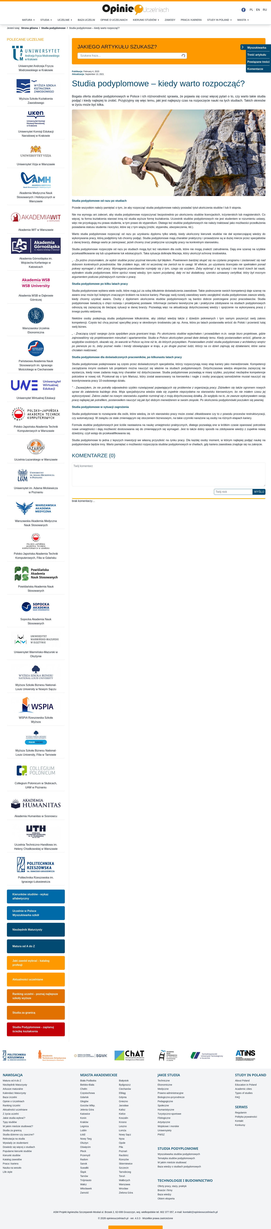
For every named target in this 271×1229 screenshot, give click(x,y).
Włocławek (86, 1188)
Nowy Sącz (125, 1134)
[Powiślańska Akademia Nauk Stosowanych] (36, 579)
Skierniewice (126, 1163)
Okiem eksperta (166, 1198)
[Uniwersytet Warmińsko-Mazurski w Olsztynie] (36, 645)
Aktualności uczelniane (27, 979)
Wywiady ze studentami (15, 1142)
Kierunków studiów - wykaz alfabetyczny (30, 896)
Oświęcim (85, 1147)
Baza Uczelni (10, 1097)
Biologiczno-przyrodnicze (171, 1097)
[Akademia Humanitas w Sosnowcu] (36, 807)
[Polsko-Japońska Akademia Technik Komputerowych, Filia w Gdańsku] (36, 547)
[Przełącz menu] (243, 47)
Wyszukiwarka (256, 47)
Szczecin (124, 1167)
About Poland (242, 1080)
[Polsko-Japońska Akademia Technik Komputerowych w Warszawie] (36, 419)
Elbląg (122, 1093)
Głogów (84, 1101)
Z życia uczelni (11, 1113)
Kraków (84, 1122)
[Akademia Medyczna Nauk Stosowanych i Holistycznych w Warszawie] (36, 188)
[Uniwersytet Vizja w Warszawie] (36, 155)
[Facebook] (243, 10)
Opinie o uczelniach (114, 20)
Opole (122, 1142)
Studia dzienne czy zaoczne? (18, 1134)
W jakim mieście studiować (172, 1162)
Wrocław (123, 1188)
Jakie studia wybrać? (14, 1118)
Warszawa (124, 1184)
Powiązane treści (258, 61)
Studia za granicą (23, 1012)
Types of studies (244, 1093)
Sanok (83, 1163)
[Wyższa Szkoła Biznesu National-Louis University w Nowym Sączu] (36, 678)
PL (251, 9)
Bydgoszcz (125, 1084)
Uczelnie (63, 20)
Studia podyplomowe (53, 28)
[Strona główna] (135, 9)
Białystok (124, 1080)
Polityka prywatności (246, 1116)
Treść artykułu (256, 54)
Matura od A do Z (23, 946)
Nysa (121, 1138)
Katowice (85, 1113)
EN (258, 9)
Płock (83, 1151)
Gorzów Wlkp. (87, 1105)
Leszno (123, 1126)
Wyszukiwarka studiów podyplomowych (179, 1154)
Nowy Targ (86, 1138)
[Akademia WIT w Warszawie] (36, 221)
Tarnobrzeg (125, 1172)
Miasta (241, 20)
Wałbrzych (124, 1180)
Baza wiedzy (164, 1194)
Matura (27, 20)
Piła (121, 1147)
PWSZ (161, 1134)
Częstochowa (87, 1093)
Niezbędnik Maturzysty (27, 929)
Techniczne (164, 1080)
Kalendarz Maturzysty (14, 1093)
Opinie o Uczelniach (13, 1101)
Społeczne (163, 1105)
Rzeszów (124, 1159)
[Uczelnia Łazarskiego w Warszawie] (36, 450)
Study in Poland (218, 20)
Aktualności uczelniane (15, 1109)
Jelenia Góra (87, 1109)
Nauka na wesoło (12, 1167)
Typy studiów (10, 1122)
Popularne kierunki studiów (17, 1151)
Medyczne (163, 1088)
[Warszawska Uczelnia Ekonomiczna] (36, 321)
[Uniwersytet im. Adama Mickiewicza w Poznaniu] (36, 481)
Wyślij (259, 491)
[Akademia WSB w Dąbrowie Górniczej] (36, 288)
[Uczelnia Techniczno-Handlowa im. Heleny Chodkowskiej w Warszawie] (36, 838)
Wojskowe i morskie (168, 1126)
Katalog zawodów (12, 1159)
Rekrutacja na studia (14, 1138)
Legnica (84, 1126)
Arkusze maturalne (13, 1088)
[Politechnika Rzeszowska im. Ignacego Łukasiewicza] (36, 870)
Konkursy (240, 1125)
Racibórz (123, 1155)
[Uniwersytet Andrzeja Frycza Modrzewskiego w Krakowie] (36, 59)
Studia (44, 20)
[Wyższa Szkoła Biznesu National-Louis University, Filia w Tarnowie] (36, 743)
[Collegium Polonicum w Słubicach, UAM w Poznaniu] (36, 776)
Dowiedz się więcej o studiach (19, 1147)
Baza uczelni (86, 20)
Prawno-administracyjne (170, 1093)
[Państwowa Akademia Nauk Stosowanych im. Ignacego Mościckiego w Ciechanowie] (36, 356)
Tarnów (84, 1176)
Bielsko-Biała (87, 1084)
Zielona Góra (126, 1192)
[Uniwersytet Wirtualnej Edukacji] (36, 389)
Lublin (83, 1130)
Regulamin (241, 1112)
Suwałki (84, 1167)
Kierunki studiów (144, 20)
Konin (83, 1118)
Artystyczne (164, 1122)
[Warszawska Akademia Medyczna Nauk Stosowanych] (36, 514)
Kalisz (122, 1109)
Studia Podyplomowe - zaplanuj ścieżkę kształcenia (33, 1029)
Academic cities (243, 1088)
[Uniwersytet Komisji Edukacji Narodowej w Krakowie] (36, 124)
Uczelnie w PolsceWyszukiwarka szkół (25, 913)
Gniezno (123, 1101)
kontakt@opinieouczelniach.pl (200, 1212)
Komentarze (255, 68)
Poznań (123, 1151)
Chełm (83, 1088)
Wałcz (83, 1184)
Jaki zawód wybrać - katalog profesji (30, 962)
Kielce (122, 1113)
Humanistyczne (166, 1109)
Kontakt (239, 1120)
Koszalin (123, 1118)
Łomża (122, 1130)
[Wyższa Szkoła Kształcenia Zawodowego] (36, 92)
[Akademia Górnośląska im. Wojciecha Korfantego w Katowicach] (36, 253)
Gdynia (123, 1097)
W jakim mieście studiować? (18, 1126)
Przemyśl (85, 1155)
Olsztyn (84, 1142)
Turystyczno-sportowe (169, 1113)
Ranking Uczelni (11, 1105)
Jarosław (123, 1105)
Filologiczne (164, 1118)
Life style (7, 1172)
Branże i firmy (165, 1190)
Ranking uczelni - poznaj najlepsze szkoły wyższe (35, 996)
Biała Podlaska (88, 1080)
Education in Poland (246, 1084)
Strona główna (29, 28)
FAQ (237, 1097)
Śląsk (83, 1172)
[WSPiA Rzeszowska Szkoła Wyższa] (36, 711)
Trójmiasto (85, 1180)
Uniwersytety (164, 1130)
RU (265, 9)
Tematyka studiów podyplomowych (176, 1158)
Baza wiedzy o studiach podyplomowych (179, 1166)
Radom (84, 1159)
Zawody (170, 20)
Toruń (122, 1176)
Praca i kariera (191, 20)
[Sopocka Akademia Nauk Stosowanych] (36, 612)
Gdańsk (84, 1097)
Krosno (123, 1122)
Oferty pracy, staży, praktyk (172, 1186)
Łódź (82, 1134)
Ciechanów (125, 1088)
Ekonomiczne (165, 1084)
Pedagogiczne (165, 1101)
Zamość (84, 1192)
